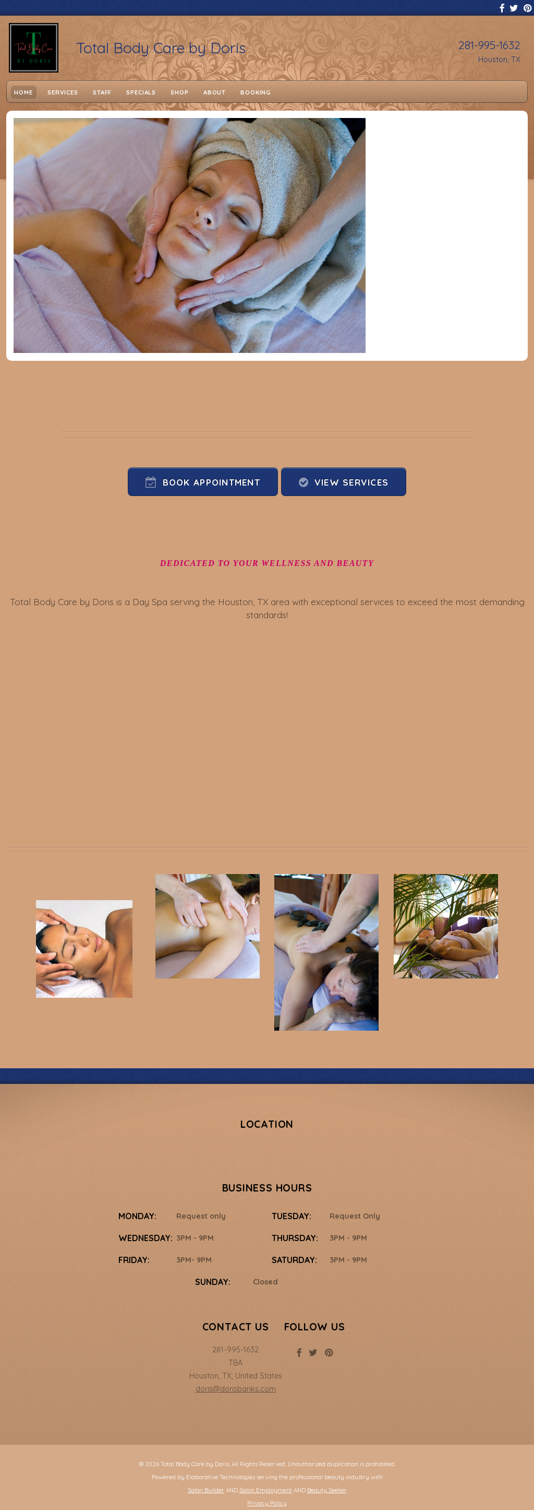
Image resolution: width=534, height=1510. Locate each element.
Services (62, 92)
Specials (141, 92)
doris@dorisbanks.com (236, 1389)
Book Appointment (211, 482)
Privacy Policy (267, 1503)
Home (23, 92)
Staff (102, 92)
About (214, 92)
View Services (351, 482)
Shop (179, 92)
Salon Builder (206, 1490)
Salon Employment (265, 1490)
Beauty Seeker (327, 1490)
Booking (255, 92)
